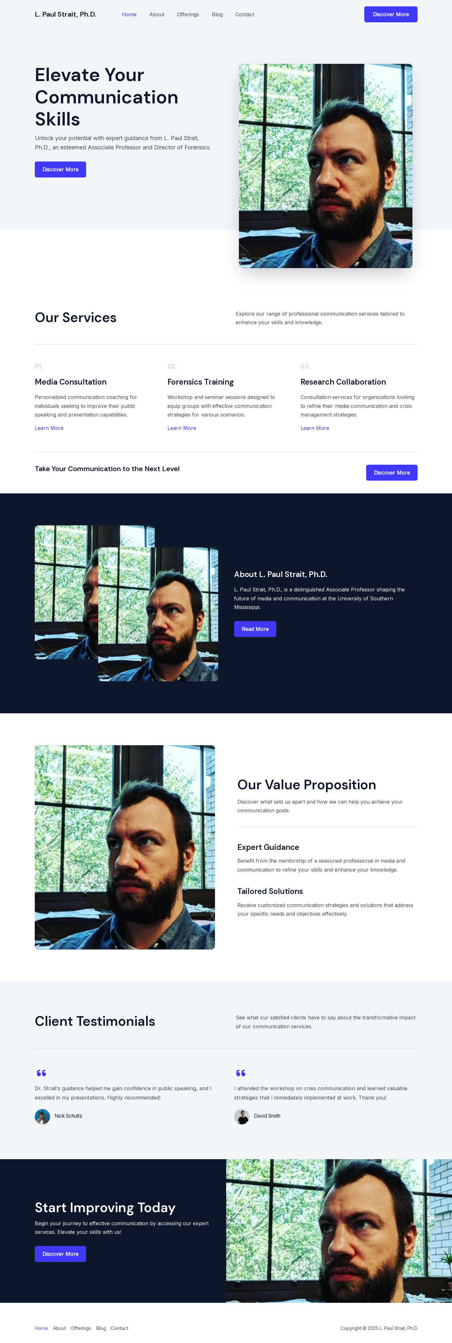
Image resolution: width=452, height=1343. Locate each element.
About (156, 14)
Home (129, 14)
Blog (217, 14)
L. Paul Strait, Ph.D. (65, 14)
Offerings (188, 14)
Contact (244, 14)
